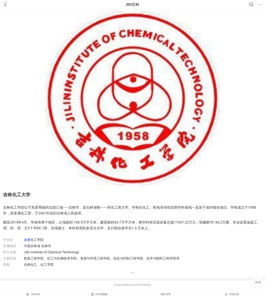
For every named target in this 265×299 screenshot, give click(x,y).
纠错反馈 (232, 294)
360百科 (132, 4)
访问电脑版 (99, 294)
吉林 (27, 240)
